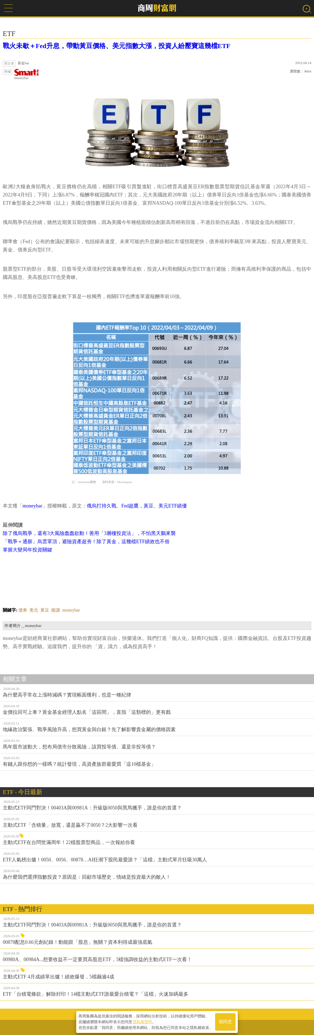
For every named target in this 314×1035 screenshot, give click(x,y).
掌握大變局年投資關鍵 (27, 550)
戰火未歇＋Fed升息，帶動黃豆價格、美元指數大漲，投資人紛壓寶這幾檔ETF (116, 45)
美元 (33, 610)
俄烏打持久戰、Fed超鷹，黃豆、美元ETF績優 (137, 506)
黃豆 (44, 610)
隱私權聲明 (142, 1021)
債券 (22, 610)
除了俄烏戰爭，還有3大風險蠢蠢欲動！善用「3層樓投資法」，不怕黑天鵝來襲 (89, 533)
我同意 (225, 1021)
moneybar (26, 74)
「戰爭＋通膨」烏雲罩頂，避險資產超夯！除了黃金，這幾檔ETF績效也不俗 (86, 541)
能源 (55, 610)
